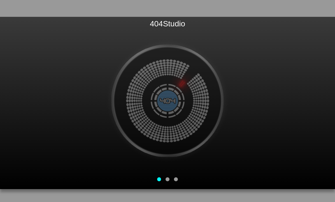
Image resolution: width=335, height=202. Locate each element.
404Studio (167, 23)
